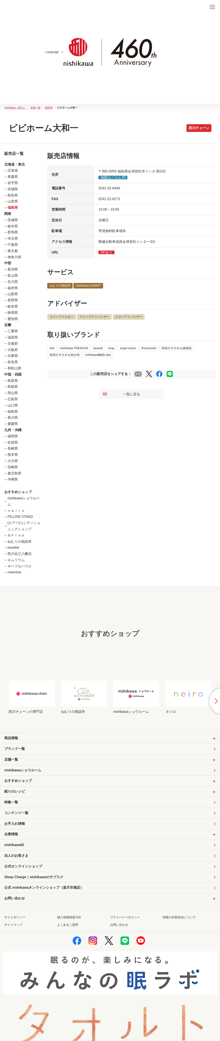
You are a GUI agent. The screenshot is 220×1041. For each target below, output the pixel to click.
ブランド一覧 (14, 749)
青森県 (13, 176)
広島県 (13, 399)
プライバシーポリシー (125, 917)
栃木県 (13, 226)
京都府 (13, 343)
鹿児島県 (14, 473)
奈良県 (13, 362)
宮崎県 (13, 467)
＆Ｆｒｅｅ (16, 535)
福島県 (13, 207)
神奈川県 (14, 257)
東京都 (13, 251)
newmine (14, 572)
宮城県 (13, 189)
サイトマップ (13, 924)
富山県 (13, 275)
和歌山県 (14, 368)
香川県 (13, 417)
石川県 (13, 282)
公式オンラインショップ (23, 866)
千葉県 (13, 244)
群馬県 (13, 232)
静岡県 (13, 312)
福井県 (13, 288)
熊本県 (13, 454)
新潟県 (13, 269)
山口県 (13, 405)
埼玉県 (13, 238)
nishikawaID (14, 845)
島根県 (13, 386)
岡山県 (13, 393)
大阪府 (13, 350)
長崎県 (13, 448)
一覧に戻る (121, 394)
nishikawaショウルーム (22, 770)
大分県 (13, 461)
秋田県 (13, 195)
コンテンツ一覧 (16, 813)
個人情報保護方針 (69, 917)
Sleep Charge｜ (33, 877)
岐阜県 (13, 306)
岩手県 (13, 183)
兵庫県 (13, 356)
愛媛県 (13, 424)
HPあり (106, 252)
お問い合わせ (119, 924)
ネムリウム (16, 560)
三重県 (13, 331)
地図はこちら (113, 177)
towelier (13, 547)
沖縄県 (13, 479)
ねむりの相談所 (20, 541)
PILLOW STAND (20, 516)
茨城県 (13, 220)
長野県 (13, 300)
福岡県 (13, 436)
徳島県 (13, 411)
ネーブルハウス (20, 566)
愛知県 (13, 319)
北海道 (13, 170)
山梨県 (13, 294)
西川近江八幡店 (20, 554)
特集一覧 (11, 802)
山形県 (13, 201)
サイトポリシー (14, 917)
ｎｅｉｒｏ (16, 510)
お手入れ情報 (14, 823)
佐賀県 (13, 442)
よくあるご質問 (67, 924)
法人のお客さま (16, 855)
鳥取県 (13, 380)
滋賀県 (13, 337)
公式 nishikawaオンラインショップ (44, 888)
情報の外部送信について (179, 917)
